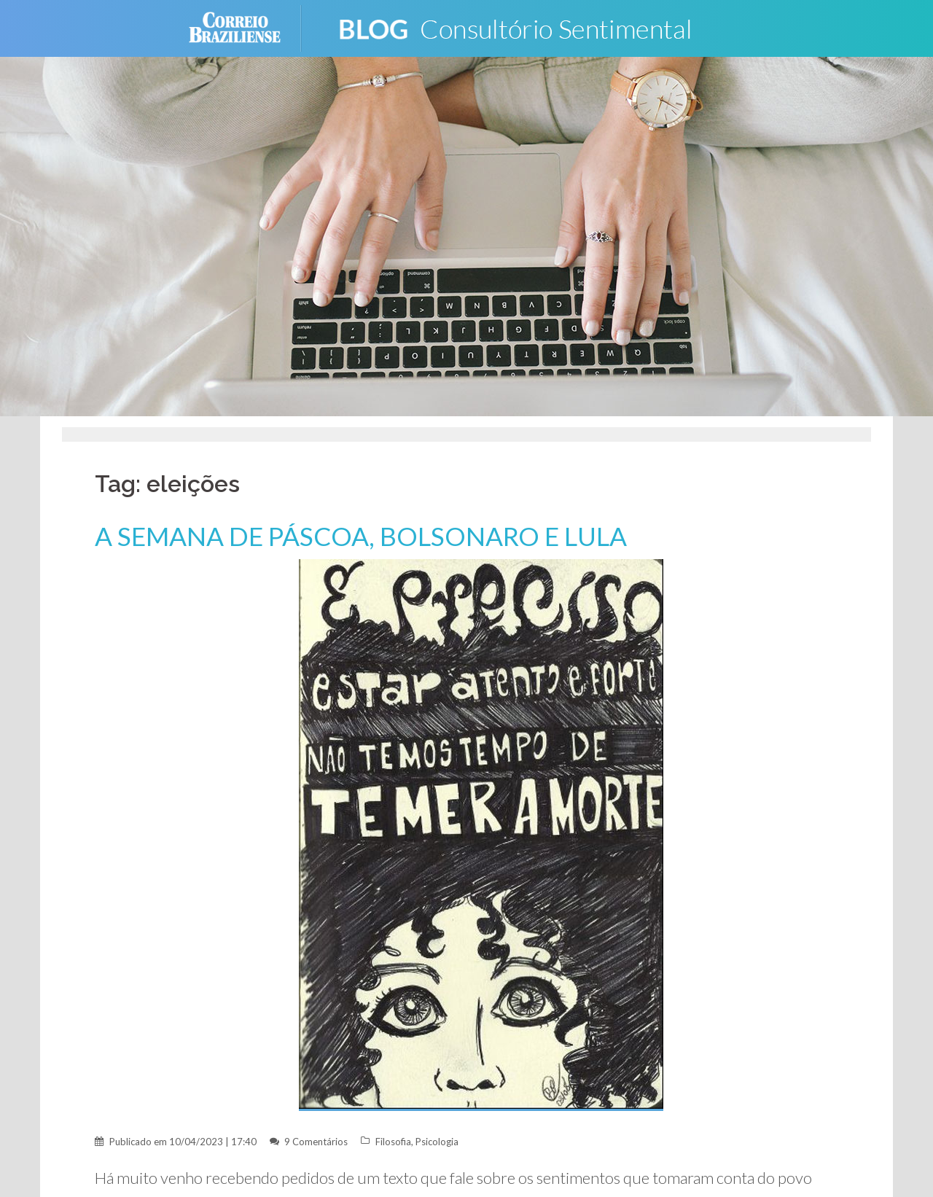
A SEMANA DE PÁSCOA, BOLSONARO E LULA (363, 536)
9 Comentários (316, 1141)
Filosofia (393, 1141)
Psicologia (436, 1141)
